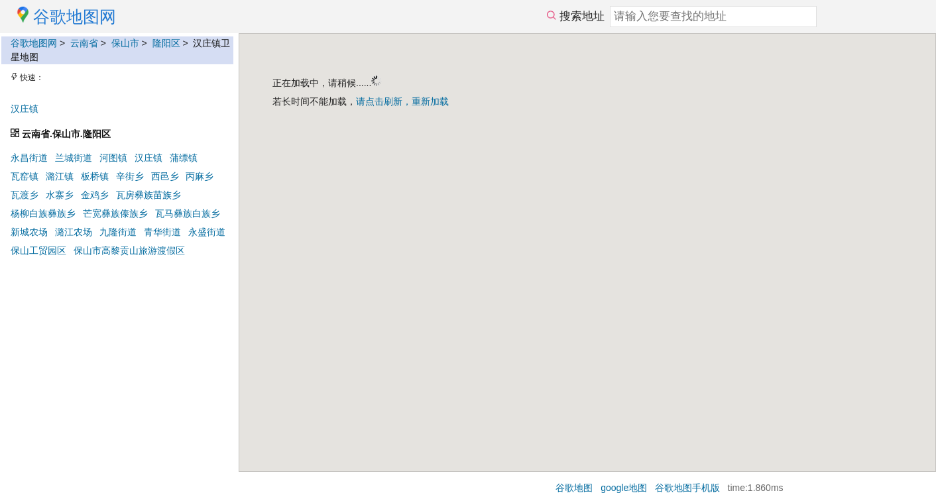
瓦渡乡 (24, 195)
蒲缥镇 (184, 157)
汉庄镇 (24, 108)
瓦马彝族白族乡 (187, 213)
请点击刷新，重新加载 (402, 101)
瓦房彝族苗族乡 (148, 195)
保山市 (125, 43)
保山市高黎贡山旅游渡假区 (129, 250)
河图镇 (113, 157)
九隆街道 (118, 232)
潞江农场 (73, 232)
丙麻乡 (199, 176)
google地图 (624, 487)
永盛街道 (206, 232)
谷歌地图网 (34, 43)
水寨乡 (60, 195)
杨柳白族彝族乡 (43, 213)
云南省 (84, 43)
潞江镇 (60, 176)
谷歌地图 (574, 487)
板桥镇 (95, 176)
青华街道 (162, 232)
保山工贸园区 (38, 250)
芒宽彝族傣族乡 (115, 213)
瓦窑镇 (24, 176)
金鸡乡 (95, 195)
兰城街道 (73, 157)
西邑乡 (165, 176)
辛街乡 (130, 176)
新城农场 (29, 232)
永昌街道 (29, 157)
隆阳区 (166, 43)
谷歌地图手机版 (687, 487)
